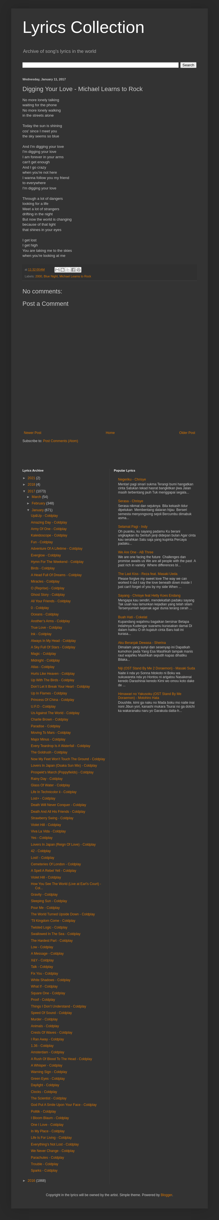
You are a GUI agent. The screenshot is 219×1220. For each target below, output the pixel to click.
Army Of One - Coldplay (49, 529)
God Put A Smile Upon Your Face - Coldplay (64, 1105)
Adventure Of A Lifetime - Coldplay (56, 549)
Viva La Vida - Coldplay (48, 831)
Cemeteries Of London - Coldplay (56, 864)
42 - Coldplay (41, 851)
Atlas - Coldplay (42, 667)
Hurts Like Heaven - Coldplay (53, 674)
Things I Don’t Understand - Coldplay (58, 1006)
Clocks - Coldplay (44, 1092)
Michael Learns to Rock (75, 276)
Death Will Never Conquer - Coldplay (58, 805)
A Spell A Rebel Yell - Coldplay (53, 871)
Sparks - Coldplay (44, 1171)
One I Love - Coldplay (47, 1125)
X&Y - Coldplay (42, 960)
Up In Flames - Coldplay (49, 693)
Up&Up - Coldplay (44, 516)
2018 (32, 484)
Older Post (187, 433)
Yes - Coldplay (42, 838)
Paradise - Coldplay (45, 726)
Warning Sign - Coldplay (49, 1072)
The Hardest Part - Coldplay (52, 941)
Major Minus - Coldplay (48, 739)
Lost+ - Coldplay (43, 798)
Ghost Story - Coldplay (48, 595)
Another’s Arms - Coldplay (50, 621)
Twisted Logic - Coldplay (49, 927)
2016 (32, 1181)
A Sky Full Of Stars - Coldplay (53, 647)
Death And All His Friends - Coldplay (58, 812)
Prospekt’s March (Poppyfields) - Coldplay (62, 772)
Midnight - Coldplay (45, 660)
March (37, 497)
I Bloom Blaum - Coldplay (50, 1118)
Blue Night (51, 276)
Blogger (166, 1195)
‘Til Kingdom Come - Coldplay (53, 921)
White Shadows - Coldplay (50, 980)
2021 (32, 478)
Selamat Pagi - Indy (133, 527)
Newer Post (32, 433)
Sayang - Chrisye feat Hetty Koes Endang (149, 595)
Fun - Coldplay (42, 542)
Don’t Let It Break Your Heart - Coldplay (60, 687)
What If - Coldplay (44, 986)
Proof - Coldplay (43, 1000)
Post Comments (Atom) (60, 441)
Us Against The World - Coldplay (55, 713)
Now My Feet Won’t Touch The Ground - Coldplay (68, 759)
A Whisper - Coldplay (46, 1065)
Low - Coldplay (42, 947)
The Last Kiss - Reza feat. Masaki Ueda (147, 574)
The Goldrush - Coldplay (49, 752)
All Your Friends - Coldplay (50, 601)
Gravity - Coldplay (44, 895)
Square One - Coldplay (48, 993)
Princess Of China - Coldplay (52, 700)
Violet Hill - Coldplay (46, 825)
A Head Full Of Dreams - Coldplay (56, 575)
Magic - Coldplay (43, 654)
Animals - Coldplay (45, 1026)
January (38, 510)
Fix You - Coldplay (44, 973)
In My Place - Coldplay (48, 1131)
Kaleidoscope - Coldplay (49, 535)
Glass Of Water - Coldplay (50, 785)
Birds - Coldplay (43, 568)
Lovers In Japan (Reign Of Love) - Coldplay (63, 844)
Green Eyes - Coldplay (48, 1079)
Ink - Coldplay (41, 634)
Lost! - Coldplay (42, 858)
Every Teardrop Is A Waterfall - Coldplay (60, 746)
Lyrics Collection (83, 27)
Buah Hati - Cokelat (132, 617)
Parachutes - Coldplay (47, 1158)
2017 (32, 491)
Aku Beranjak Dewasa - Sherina (142, 643)
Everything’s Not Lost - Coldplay (55, 1144)
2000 (38, 276)
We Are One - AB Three (136, 552)
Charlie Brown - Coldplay (49, 719)
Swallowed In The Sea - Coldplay (56, 934)
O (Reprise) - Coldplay (47, 588)
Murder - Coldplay (44, 1019)
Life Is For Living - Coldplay (51, 1138)
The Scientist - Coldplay (49, 1098)
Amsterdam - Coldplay (47, 1052)
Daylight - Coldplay (45, 1085)
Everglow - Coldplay (46, 555)
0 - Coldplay (40, 608)
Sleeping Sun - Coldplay (49, 901)
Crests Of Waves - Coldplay (51, 1033)
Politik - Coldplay (43, 1111)
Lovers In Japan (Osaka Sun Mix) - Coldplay (64, 766)
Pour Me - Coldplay (45, 908)
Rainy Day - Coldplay (47, 779)
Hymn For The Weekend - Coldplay (57, 562)
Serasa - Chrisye (130, 501)
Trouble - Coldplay (44, 1164)
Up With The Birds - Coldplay (52, 680)
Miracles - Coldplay (45, 581)
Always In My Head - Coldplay (53, 641)
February (39, 503)
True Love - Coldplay (46, 628)
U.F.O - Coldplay (43, 707)
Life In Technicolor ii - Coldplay (54, 792)
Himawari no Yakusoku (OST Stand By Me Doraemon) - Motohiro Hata (149, 696)
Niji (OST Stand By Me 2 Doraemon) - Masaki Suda (156, 668)
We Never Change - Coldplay (53, 1151)
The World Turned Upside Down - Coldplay (63, 914)
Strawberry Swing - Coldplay (52, 818)
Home (110, 433)
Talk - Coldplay (42, 967)
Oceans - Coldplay (45, 614)
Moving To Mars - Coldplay (51, 733)
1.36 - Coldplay (42, 1046)
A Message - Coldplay (47, 954)
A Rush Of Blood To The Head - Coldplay (61, 1059)
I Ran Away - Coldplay (47, 1039)
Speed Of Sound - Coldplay (51, 1013)
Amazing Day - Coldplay (49, 522)
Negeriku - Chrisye (132, 479)
